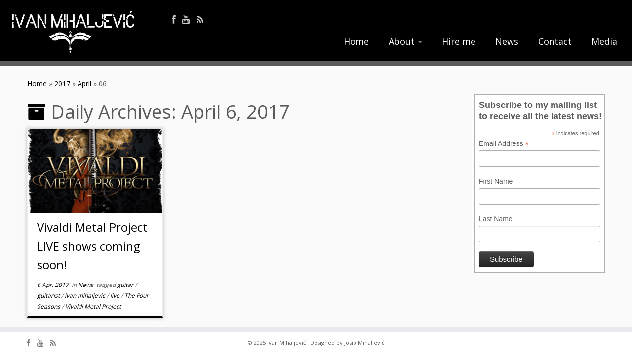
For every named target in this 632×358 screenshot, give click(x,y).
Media (604, 41)
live (115, 295)
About (405, 41)
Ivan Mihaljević (286, 342)
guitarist (49, 295)
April (84, 83)
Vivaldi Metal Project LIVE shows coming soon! (92, 246)
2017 (62, 83)
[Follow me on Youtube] (189, 19)
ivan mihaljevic (86, 295)
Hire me (458, 41)
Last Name (496, 219)
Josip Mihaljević (364, 342)
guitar (126, 285)
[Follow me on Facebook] (177, 19)
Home (356, 41)
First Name (496, 181)
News (506, 41)
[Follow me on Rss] (203, 19)
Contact (555, 41)
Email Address (504, 144)
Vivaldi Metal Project (93, 306)
